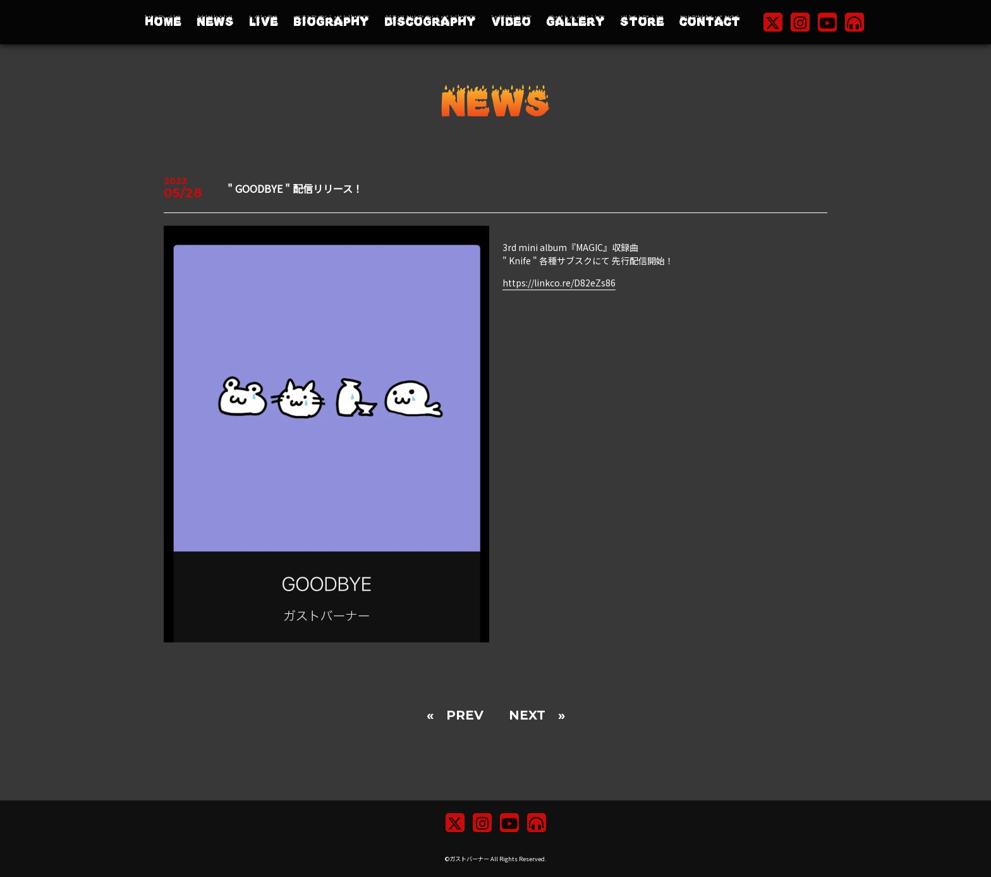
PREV (464, 715)
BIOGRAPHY (331, 21)
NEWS (215, 21)
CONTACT (709, 21)
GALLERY (575, 21)
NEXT (527, 715)
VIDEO (511, 21)
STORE (642, 21)
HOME (163, 21)
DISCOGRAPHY (430, 21)
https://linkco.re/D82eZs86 (559, 282)
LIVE (263, 21)
